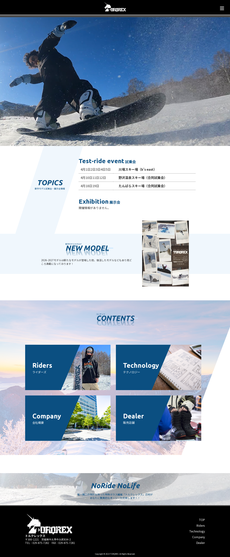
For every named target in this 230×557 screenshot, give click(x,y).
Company (198, 537)
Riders (200, 525)
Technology (197, 531)
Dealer (200, 543)
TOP (202, 520)
